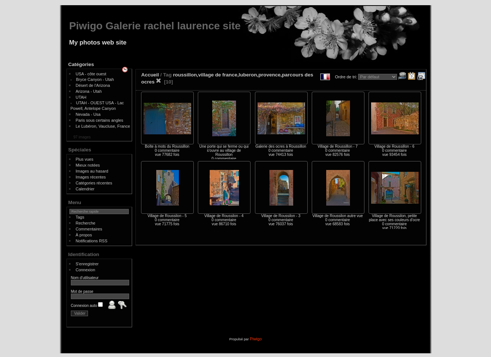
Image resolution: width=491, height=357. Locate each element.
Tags (80, 217)
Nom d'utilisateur (85, 278)
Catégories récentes (94, 183)
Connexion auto (87, 306)
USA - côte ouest (91, 74)
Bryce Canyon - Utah (95, 79)
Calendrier (85, 189)
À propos (84, 235)
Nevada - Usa (88, 114)
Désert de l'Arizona (93, 85)
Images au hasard (92, 171)
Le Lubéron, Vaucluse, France (103, 126)
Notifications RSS (92, 241)
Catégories (81, 64)
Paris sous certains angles (99, 120)
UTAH (81, 97)
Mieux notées (88, 165)
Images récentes (91, 177)
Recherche (85, 223)
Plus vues (85, 159)
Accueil (150, 75)
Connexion (85, 270)
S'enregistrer (87, 264)
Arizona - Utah (89, 91)
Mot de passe (82, 291)
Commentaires (89, 229)
